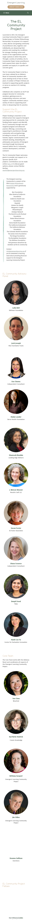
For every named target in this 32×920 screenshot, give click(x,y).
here (9, 164)
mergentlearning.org (17, 170)
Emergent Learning (16, 3)
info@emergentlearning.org (15, 251)
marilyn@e (6, 170)
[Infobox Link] (16, 296)
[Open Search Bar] (28, 12)
